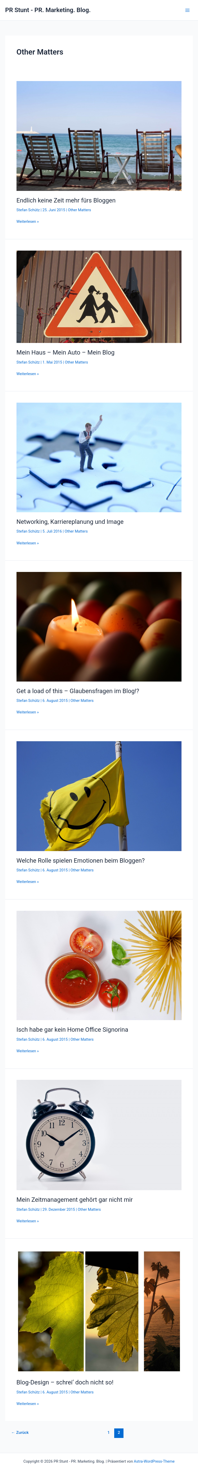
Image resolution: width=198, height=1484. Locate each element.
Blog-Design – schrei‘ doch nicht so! (64, 1382)
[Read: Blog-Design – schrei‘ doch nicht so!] (99, 1311)
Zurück (20, 1432)
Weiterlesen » (27, 221)
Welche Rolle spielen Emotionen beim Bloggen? (80, 860)
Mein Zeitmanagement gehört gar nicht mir (74, 1199)
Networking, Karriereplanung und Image (70, 521)
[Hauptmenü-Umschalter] (187, 10)
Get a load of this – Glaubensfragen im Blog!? (77, 691)
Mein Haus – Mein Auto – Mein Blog (65, 352)
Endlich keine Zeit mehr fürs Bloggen (66, 200)
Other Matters (79, 210)
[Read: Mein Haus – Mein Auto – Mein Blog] (99, 296)
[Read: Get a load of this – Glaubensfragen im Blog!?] (99, 626)
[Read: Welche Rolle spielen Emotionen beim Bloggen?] (99, 795)
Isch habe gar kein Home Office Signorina (72, 1029)
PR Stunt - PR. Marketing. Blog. (48, 10)
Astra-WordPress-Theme (154, 1461)
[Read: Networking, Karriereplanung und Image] (99, 457)
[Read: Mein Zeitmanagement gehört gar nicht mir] (99, 1135)
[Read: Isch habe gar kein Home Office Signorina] (99, 965)
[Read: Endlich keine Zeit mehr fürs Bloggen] (99, 135)
